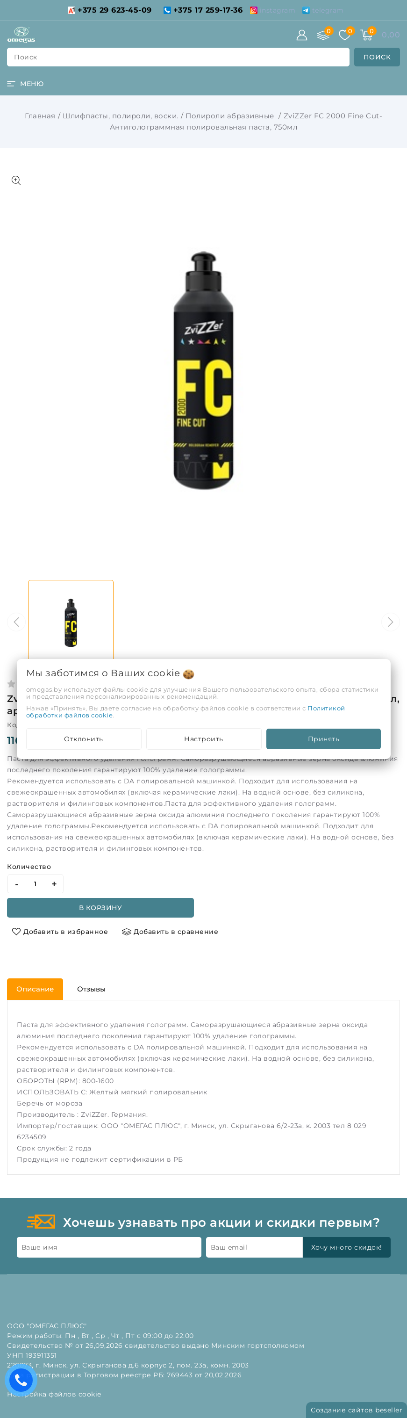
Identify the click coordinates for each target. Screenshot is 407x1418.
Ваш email (229, 1247)
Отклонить (83, 739)
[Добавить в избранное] (60, 931)
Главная (40, 115)
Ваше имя (39, 1247)
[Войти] (302, 35)
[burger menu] (25, 83)
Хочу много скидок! (346, 1247)
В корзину (100, 908)
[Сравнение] (323, 35)
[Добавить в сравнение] (170, 931)
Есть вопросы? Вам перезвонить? (23, 1383)
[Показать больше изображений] (16, 180)
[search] (377, 57)
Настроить (203, 739)
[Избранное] (345, 35)
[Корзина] (366, 35)
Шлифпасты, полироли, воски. (121, 115)
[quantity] (35, 884)
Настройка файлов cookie (54, 1394)
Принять (324, 739)
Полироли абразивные (231, 115)
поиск (25, 57)
